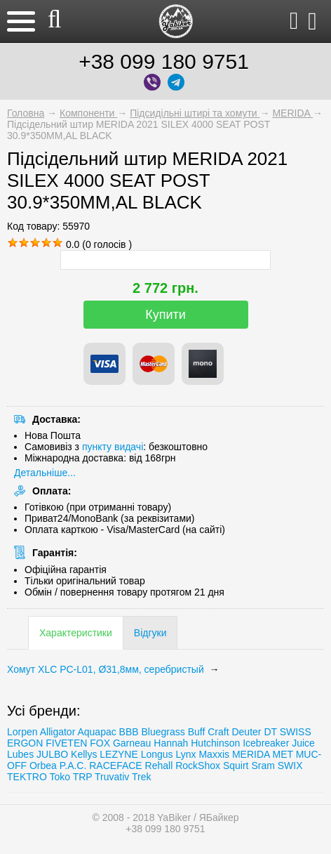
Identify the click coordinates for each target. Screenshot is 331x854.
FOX (100, 743)
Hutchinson (215, 743)
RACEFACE (115, 765)
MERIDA (292, 113)
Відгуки (150, 632)
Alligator (58, 731)
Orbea (43, 765)
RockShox (197, 765)
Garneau (132, 743)
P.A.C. (73, 765)
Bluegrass (163, 731)
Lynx (186, 754)
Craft (218, 731)
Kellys (84, 754)
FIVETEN (66, 743)
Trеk (141, 776)
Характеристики (75, 632)
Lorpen (22, 731)
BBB (129, 731)
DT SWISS (287, 731)
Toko (59, 776)
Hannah (171, 743)
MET (282, 754)
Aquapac (96, 731)
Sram (262, 765)
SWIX (290, 765)
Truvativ (112, 776)
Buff (196, 731)
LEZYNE (118, 754)
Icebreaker (266, 743)
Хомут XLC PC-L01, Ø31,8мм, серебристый (107, 669)
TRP (83, 776)
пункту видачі (112, 446)
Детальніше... (45, 472)
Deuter (246, 731)
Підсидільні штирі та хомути (194, 113)
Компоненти (88, 113)
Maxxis (213, 754)
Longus (157, 754)
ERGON (25, 743)
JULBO (52, 754)
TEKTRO (28, 776)
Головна (25, 113)
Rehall (159, 765)
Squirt (236, 765)
